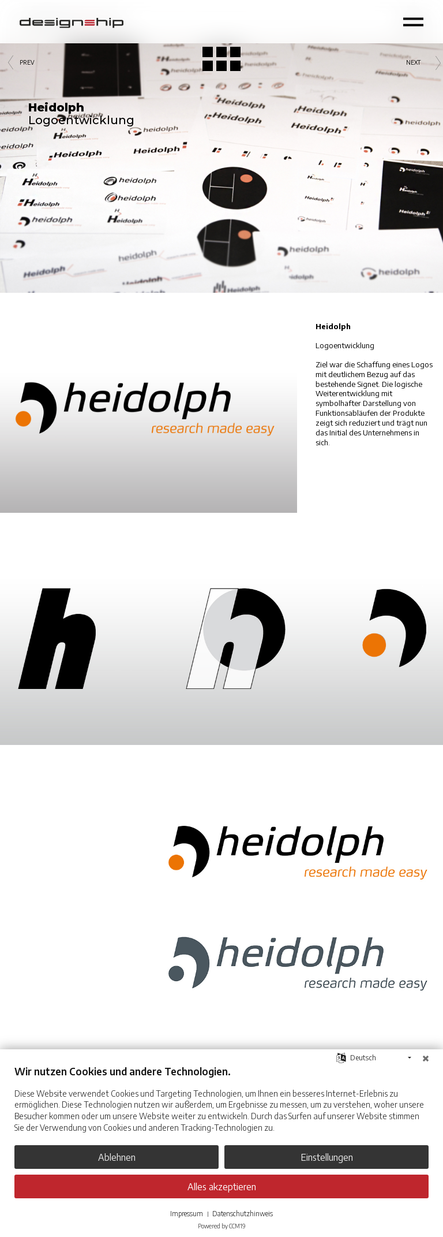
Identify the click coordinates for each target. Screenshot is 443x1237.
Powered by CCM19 (221, 1226)
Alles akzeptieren (221, 1186)
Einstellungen (327, 1157)
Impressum (186, 1213)
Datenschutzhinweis (242, 1213)
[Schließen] (425, 1058)
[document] (221, 1107)
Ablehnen (117, 1157)
